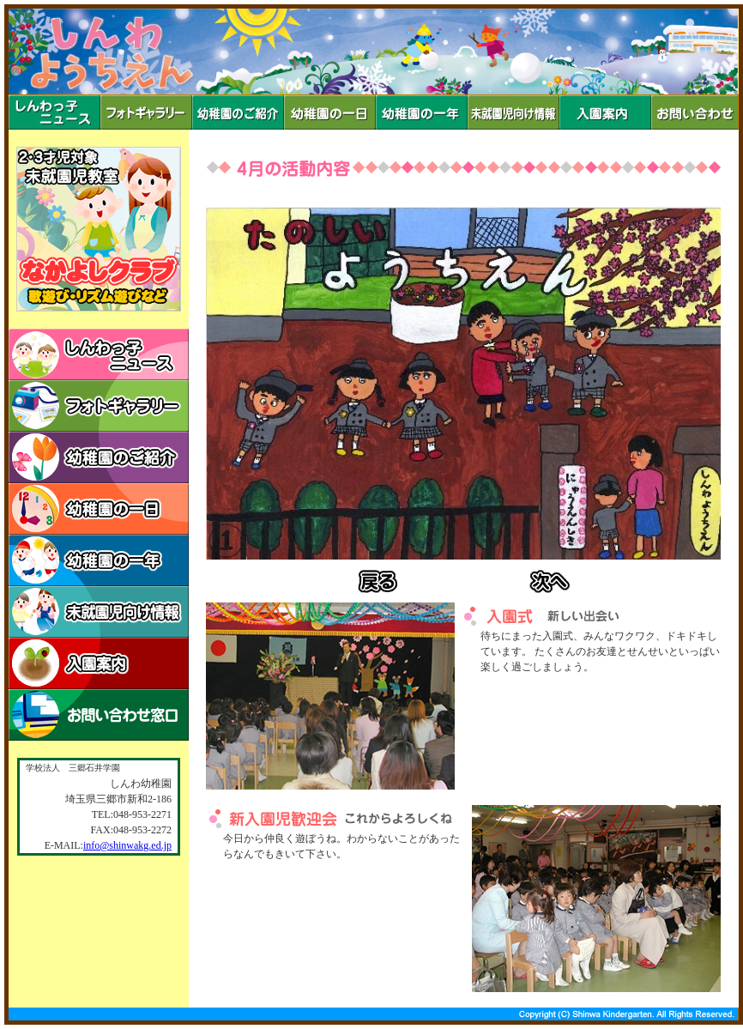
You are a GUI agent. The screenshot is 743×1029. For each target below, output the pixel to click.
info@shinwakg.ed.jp (127, 845)
